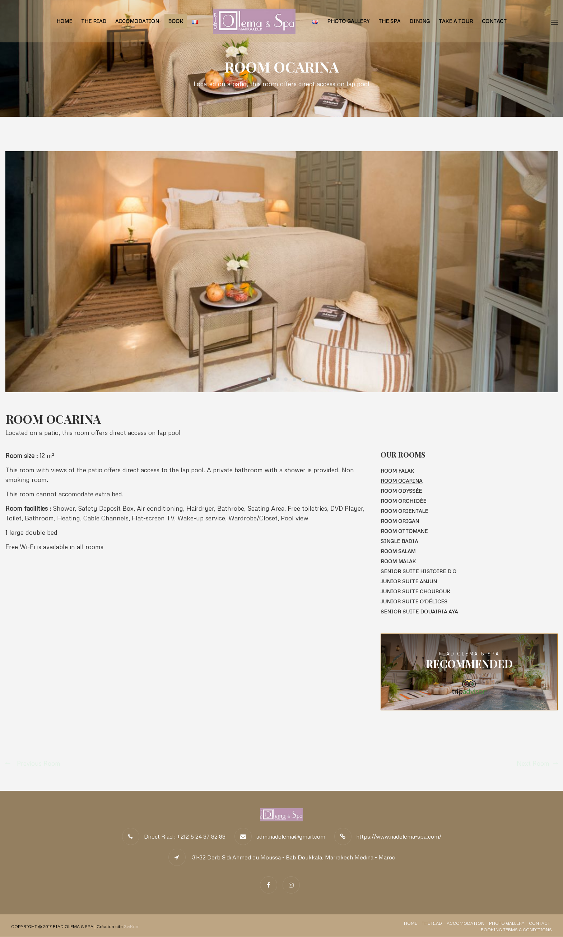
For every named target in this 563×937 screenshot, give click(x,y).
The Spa (389, 21)
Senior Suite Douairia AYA (419, 611)
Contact (494, 21)
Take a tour (456, 21)
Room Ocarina (401, 481)
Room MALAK (398, 561)
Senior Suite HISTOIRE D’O (418, 571)
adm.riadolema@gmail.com (290, 836)
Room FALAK (397, 471)
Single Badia (399, 541)
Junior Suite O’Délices (414, 601)
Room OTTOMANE (404, 531)
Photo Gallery (348, 21)
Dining (419, 21)
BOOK (175, 21)
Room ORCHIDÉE (403, 501)
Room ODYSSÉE (401, 491)
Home (64, 21)
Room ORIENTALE (404, 511)
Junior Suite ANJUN (409, 581)
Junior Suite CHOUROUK (415, 591)
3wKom (132, 926)
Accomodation (137, 21)
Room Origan (400, 521)
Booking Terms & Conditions (516, 930)
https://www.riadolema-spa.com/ (398, 836)
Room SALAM (398, 551)
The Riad (93, 21)
